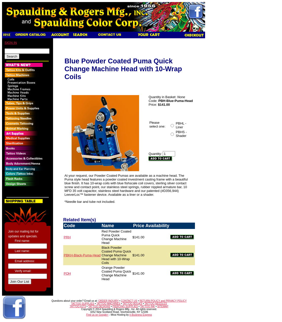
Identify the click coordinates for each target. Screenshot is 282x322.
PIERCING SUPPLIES (125, 306)
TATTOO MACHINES (108, 303)
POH (67, 273)
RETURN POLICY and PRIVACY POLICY (163, 300)
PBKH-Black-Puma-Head (82, 255)
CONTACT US (129, 300)
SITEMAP (163, 306)
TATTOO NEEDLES (155, 303)
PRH (67, 237)
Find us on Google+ (97, 314)
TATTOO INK (147, 306)
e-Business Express (140, 314)
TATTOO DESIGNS (99, 306)
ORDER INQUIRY (108, 300)
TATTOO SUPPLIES (82, 303)
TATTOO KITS (78, 306)
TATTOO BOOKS (132, 303)
